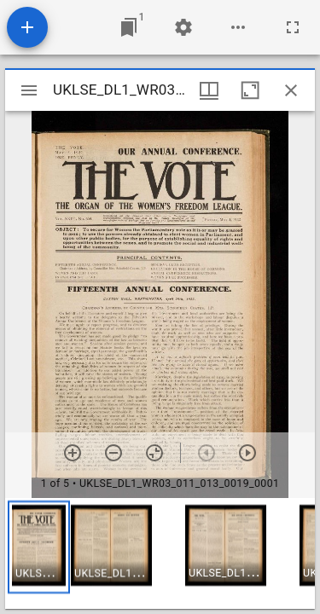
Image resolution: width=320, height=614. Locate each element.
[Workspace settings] (183, 27)
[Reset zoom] (154, 452)
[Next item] (247, 452)
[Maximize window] (250, 90)
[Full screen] (292, 27)
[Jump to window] (128, 27)
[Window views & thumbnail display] (209, 90)
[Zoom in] (72, 452)
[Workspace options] (238, 27)
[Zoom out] (113, 452)
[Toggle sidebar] (29, 90)
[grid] (160, 553)
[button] (39, 547)
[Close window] (291, 90)
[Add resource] (27, 27)
